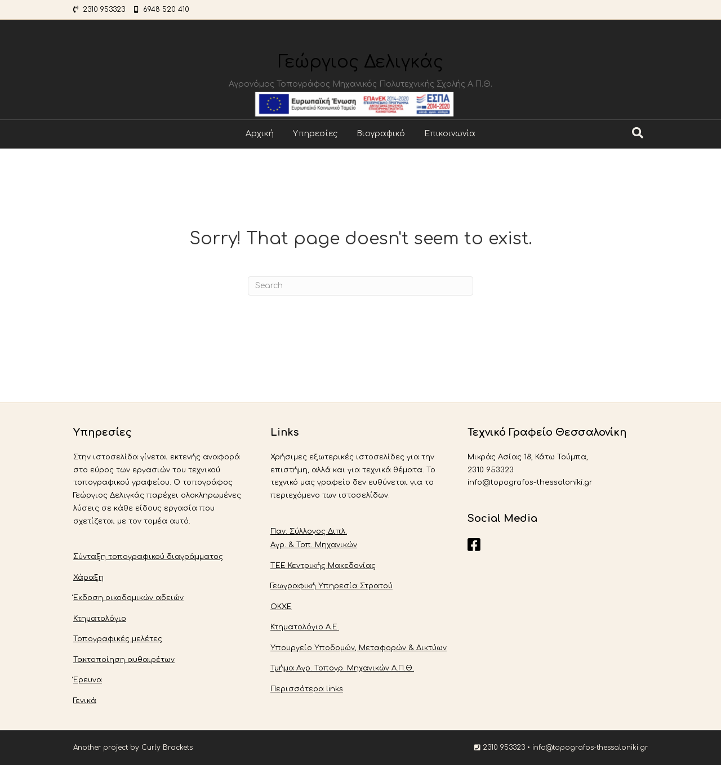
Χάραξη (88, 577)
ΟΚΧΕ (281, 607)
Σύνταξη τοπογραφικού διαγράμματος (148, 557)
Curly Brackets (167, 747)
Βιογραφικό (381, 133)
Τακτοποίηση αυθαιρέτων (124, 660)
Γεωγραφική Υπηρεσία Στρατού (331, 586)
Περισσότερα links (306, 689)
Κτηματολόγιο (99, 619)
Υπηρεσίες (315, 133)
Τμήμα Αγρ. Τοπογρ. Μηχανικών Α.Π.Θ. (342, 668)
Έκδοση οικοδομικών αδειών (128, 598)
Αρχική (260, 133)
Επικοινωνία (449, 133)
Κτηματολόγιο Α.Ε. (304, 627)
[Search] (637, 133)
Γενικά (84, 701)
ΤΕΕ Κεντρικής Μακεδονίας (323, 566)
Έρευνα (87, 680)
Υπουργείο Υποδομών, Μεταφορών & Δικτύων (358, 648)
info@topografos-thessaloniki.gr (590, 747)
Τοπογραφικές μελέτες (117, 639)
